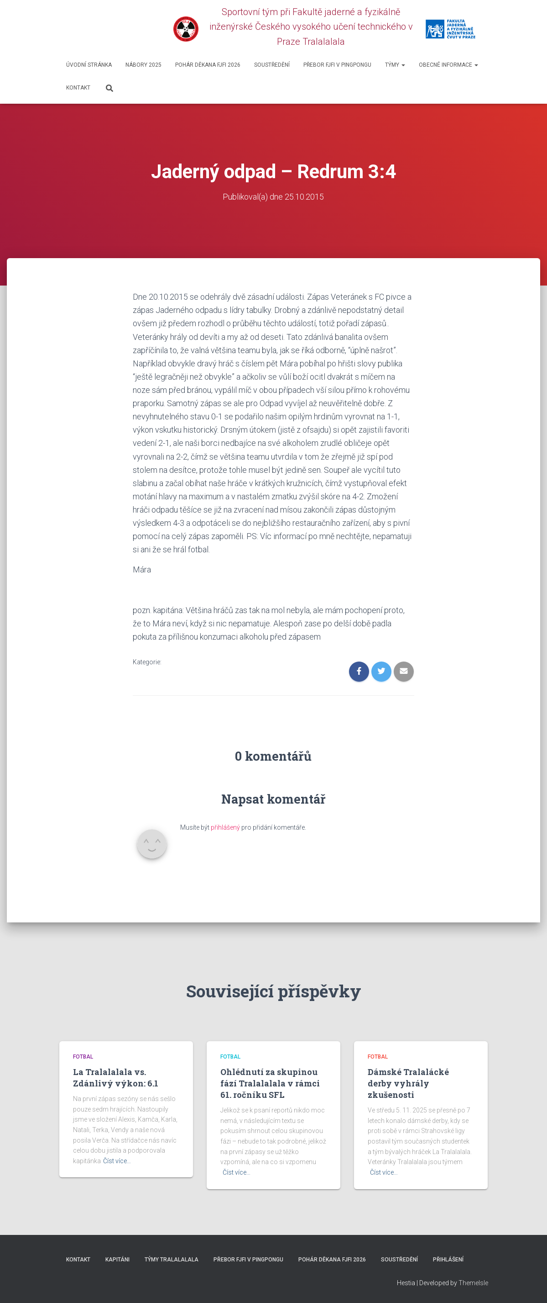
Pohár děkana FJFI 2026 (207, 65)
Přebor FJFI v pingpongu (337, 65)
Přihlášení (448, 1259)
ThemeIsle (473, 1283)
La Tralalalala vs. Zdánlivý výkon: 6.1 (115, 1077)
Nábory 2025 (143, 65)
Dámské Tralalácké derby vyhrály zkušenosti (408, 1083)
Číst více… (117, 1161)
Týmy (395, 65)
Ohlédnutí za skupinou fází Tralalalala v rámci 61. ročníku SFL (270, 1083)
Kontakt (78, 88)
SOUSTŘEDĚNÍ (272, 65)
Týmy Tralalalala (171, 1259)
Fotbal (83, 1057)
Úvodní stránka (89, 65)
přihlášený (225, 827)
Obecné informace (448, 65)
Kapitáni (117, 1259)
